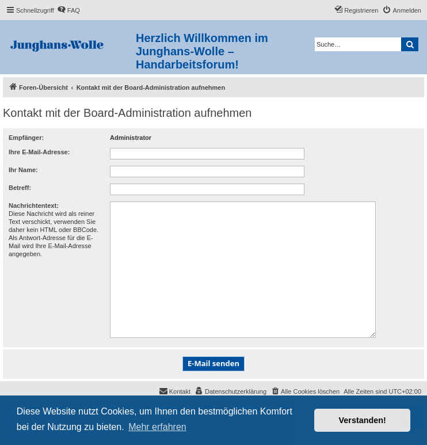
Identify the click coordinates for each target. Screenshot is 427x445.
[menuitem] (68, 10)
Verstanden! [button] (362, 420)
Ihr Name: (23, 169)
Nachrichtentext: (34, 205)
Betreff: (20, 187)
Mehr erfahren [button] (157, 427)
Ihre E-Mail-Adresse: (39, 152)
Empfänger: (26, 137)
